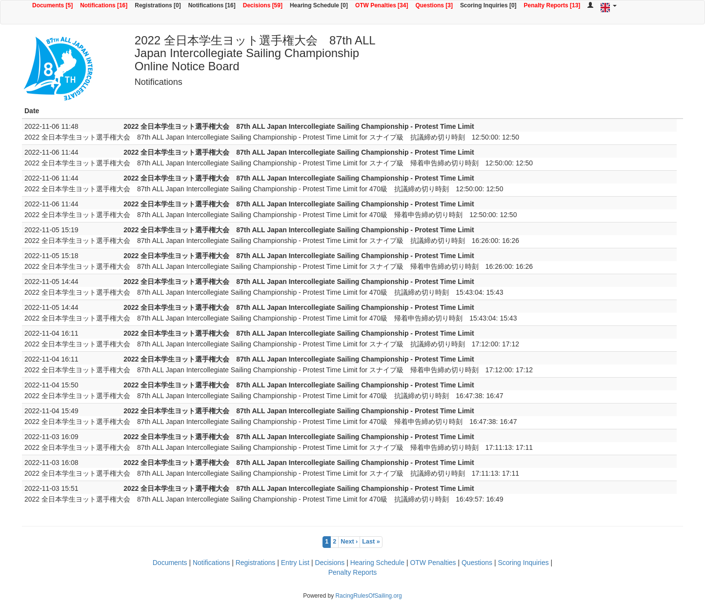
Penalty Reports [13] (552, 5)
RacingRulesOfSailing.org (368, 595)
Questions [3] (433, 5)
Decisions (330, 562)
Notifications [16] (103, 5)
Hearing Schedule (377, 562)
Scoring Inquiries (523, 562)
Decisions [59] (262, 5)
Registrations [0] (158, 5)
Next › (349, 541)
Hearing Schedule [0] (319, 5)
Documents (170, 562)
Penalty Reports (352, 572)
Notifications (211, 562)
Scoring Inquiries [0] (488, 5)
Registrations (256, 562)
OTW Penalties (433, 562)
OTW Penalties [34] (381, 5)
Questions (477, 562)
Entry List (295, 562)
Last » (371, 541)
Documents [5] (52, 5)
